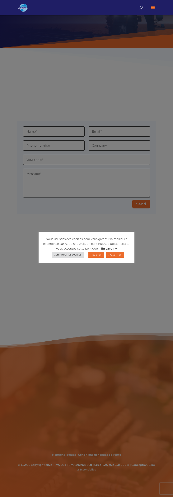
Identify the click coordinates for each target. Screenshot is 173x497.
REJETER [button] (96, 254)
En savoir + (109, 248)
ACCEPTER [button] (115, 254)
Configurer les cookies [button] (67, 254)
